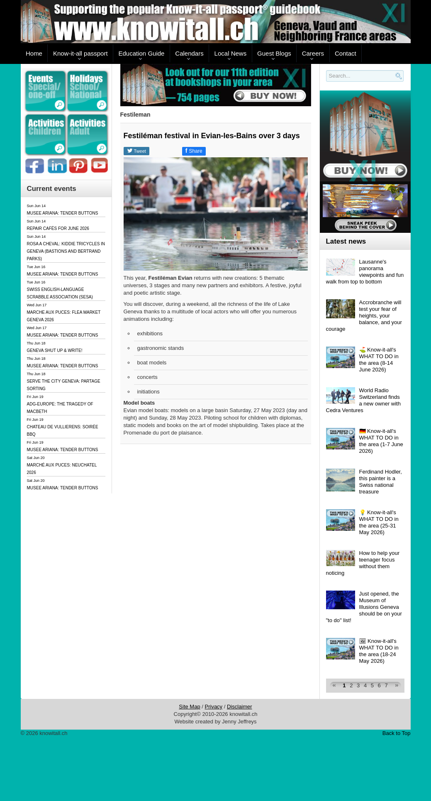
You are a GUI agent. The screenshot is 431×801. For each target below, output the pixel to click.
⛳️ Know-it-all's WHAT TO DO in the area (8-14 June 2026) (379, 360)
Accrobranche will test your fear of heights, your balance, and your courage (364, 315)
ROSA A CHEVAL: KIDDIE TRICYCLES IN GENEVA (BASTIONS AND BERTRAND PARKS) (66, 251)
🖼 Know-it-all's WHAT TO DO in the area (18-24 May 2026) (379, 651)
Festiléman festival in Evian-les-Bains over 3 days (212, 136)
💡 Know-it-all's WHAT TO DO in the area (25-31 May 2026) (379, 522)
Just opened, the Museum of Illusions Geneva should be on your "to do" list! (364, 607)
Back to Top (396, 733)
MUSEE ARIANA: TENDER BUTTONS (62, 213)
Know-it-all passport (80, 53)
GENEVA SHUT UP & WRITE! (55, 350)
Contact (345, 53)
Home (34, 53)
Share (193, 150)
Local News (230, 53)
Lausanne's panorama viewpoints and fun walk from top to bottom (365, 272)
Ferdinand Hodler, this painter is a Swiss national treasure (380, 482)
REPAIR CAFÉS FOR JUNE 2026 (58, 228)
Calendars (189, 53)
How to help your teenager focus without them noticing (363, 563)
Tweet (136, 151)
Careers (313, 53)
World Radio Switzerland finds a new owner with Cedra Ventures (363, 400)
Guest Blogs (274, 53)
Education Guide (142, 53)
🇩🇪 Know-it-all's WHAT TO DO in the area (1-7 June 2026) (381, 441)
